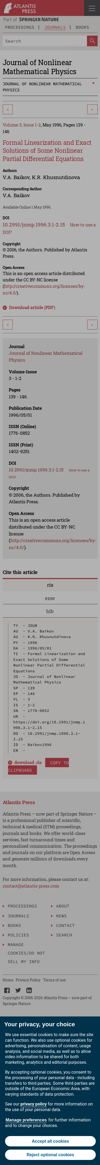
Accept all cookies (50, 1141)
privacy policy (33, 1104)
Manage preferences (26, 1120)
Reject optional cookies (50, 1155)
